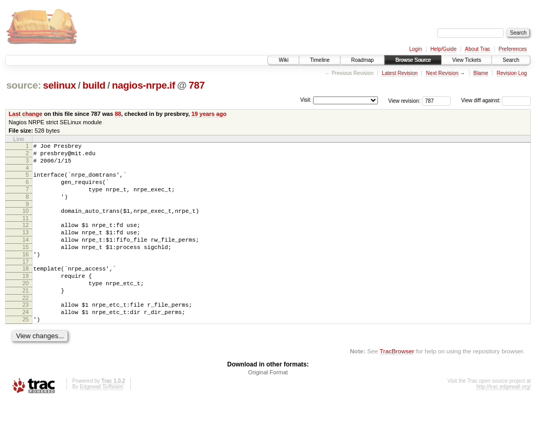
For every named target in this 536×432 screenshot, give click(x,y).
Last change (25, 114)
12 (26, 237)
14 (26, 255)
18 (26, 289)
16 (26, 273)
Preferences (513, 49)
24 (26, 340)
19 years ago (209, 114)
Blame (480, 73)
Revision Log (512, 73)
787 (196, 85)
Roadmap (362, 60)
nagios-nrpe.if (143, 85)
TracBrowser (396, 382)
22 (26, 324)
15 (26, 264)
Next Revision (442, 73)
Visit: (305, 100)
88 (118, 114)
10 (26, 222)
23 (26, 331)
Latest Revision (399, 73)
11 (26, 231)
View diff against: (496, 100)
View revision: (404, 100)
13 (26, 246)
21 (26, 315)
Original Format (268, 404)
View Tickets (466, 60)
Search (510, 60)
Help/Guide (443, 49)
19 (26, 298)
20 (26, 307)
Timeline (319, 60)
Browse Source (413, 60)
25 (26, 349)
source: (23, 85)
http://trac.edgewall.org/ (503, 418)
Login (415, 49)
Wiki (283, 60)
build (94, 85)
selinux (59, 85)
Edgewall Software (101, 418)
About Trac (477, 49)
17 (26, 282)
